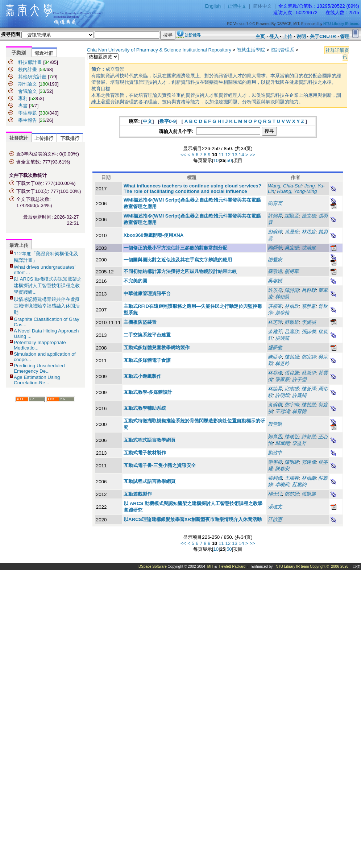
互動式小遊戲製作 (142, 376)
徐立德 (309, 216)
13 (234, 154)
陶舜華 (275, 248)
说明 (301, 36)
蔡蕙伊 (309, 373)
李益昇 (299, 443)
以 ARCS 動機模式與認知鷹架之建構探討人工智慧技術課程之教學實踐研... (48, 285)
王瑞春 (292, 478)
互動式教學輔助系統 (145, 408)
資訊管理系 (282, 50)
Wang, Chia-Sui (285, 186)
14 (241, 154)
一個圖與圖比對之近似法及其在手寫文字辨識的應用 (178, 259)
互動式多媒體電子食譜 (147, 360)
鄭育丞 (275, 436)
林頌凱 (282, 296)
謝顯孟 (292, 216)
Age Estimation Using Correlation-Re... (37, 380)
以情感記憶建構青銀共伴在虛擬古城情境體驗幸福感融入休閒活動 (47, 306)
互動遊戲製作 (138, 494)
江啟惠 (275, 519)
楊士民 (275, 494)
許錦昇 (275, 216)
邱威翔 (282, 443)
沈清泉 (309, 248)
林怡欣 (292, 306)
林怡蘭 (309, 478)
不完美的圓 (135, 281)
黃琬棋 (275, 405)
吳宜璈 (292, 248)
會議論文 (27, 91)
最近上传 (18, 245)
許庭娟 (299, 395)
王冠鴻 (282, 411)
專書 (23, 105)
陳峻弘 (292, 436)
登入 (274, 36)
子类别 (19, 52)
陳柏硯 (292, 357)
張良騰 (292, 373)
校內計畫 (27, 69)
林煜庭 (309, 232)
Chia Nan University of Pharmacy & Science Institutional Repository (159, 50)
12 (228, 154)
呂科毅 (309, 290)
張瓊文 (275, 506)
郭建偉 (309, 462)
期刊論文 (27, 84)
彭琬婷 (275, 232)
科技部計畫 (30, 62)
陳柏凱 (309, 405)
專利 (23, 98)
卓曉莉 (282, 484)
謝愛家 (275, 259)
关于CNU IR (323, 36)
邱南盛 (292, 389)
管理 (344, 36)
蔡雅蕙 (309, 306)
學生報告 (27, 120)
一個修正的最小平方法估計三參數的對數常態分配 (175, 248)
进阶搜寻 (193, 35)
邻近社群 (43, 53)
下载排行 (70, 138)
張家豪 (282, 379)
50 (229, 160)
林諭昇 (275, 389)
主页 (260, 36)
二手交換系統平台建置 (147, 335)
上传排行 (43, 138)
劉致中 (275, 452)
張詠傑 (309, 331)
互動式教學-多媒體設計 (148, 392)
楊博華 (292, 271)
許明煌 (282, 395)
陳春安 (282, 468)
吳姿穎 (275, 281)
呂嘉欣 (292, 331)
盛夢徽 (275, 347)
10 (216, 160)
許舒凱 (309, 436)
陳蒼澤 (309, 389)
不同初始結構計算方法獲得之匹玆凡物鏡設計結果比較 (180, 271)
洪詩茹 (282, 338)
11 (221, 154)
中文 (147, 121)
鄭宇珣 (292, 405)
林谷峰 (275, 373)
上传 (287, 36)
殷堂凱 (275, 424)
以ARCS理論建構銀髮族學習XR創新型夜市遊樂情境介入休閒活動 (193, 519)
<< (183, 154)
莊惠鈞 (299, 484)
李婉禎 (309, 322)
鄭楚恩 (292, 494)
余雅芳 (275, 331)
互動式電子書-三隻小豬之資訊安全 (160, 465)
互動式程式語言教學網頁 (149, 440)
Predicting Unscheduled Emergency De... (39, 368)
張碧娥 (275, 478)
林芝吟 (275, 322)
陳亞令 (275, 357)
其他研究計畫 (32, 76)
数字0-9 (167, 121)
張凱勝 (309, 494)
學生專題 (27, 113)
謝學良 (275, 462)
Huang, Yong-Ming (297, 191)
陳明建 (292, 462)
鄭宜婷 (309, 357)
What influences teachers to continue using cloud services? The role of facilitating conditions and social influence (192, 188)
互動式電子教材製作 (145, 452)
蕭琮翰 (282, 312)
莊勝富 (275, 306)
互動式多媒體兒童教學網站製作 (157, 347)
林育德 (299, 411)
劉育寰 (275, 203)
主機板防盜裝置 (140, 322)
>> (253, 154)
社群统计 (18, 138)
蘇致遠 (275, 271)
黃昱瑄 (292, 232)
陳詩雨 (292, 290)
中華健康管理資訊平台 (147, 293)
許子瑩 (299, 379)
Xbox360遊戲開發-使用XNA (153, 235)
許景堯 (275, 290)
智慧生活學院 (251, 50)
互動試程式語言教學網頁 (149, 481)
